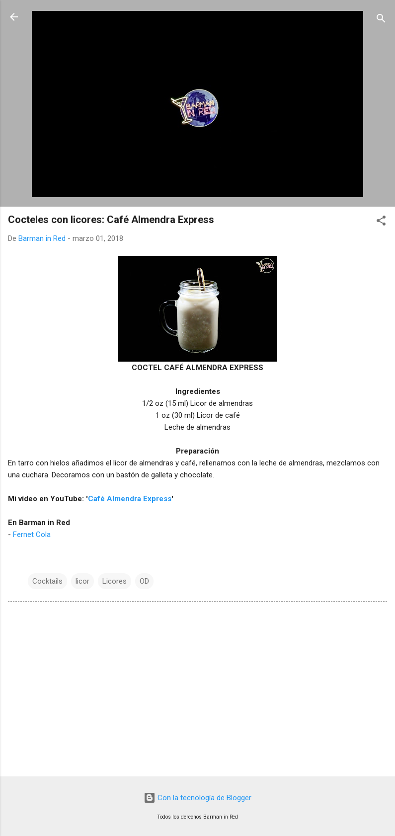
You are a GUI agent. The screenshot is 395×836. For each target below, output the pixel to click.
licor (82, 581)
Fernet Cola (32, 534)
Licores (114, 581)
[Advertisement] (197, 690)
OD (144, 581)
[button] (381, 222)
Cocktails (47, 581)
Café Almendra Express (129, 498)
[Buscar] (381, 20)
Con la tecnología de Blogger (197, 797)
